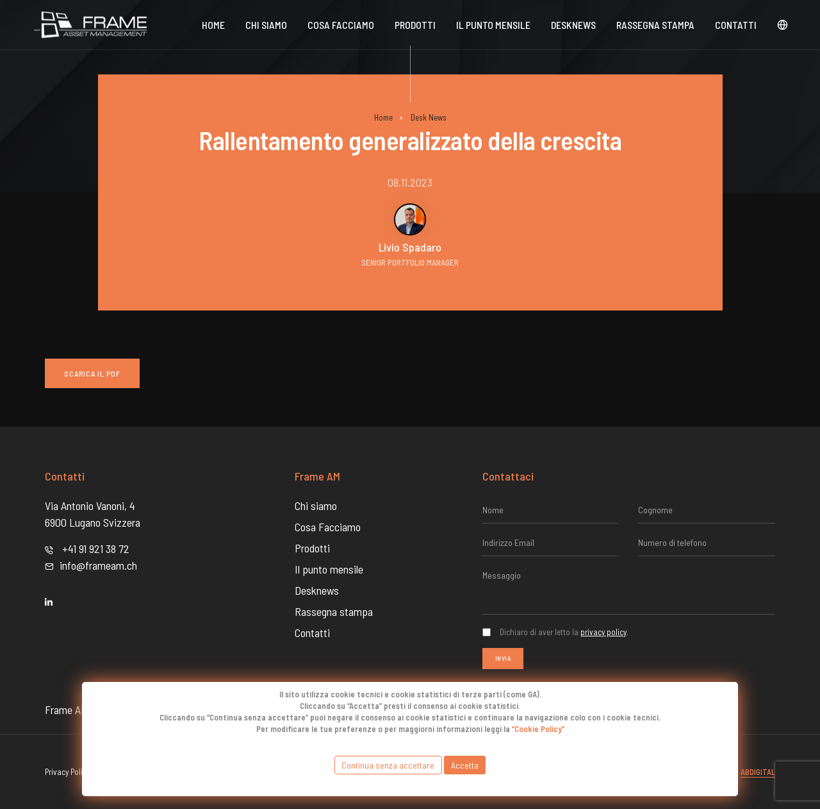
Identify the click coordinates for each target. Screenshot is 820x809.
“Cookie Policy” (538, 729)
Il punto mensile (493, 25)
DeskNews (573, 25)
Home (213, 25)
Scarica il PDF (92, 373)
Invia (503, 658)
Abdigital (758, 772)
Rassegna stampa (655, 25)
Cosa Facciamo (341, 25)
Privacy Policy (67, 772)
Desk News (429, 117)
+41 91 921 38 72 (95, 548)
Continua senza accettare (387, 765)
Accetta (465, 765)
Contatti (736, 25)
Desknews (317, 590)
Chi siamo (266, 25)
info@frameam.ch (98, 565)
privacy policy (603, 632)
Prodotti (415, 25)
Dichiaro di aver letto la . (564, 632)
